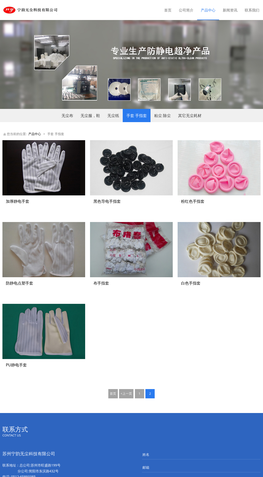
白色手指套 (191, 283)
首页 (168, 10)
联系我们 (252, 10)
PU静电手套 (16, 365)
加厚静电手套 (17, 201)
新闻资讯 (230, 10)
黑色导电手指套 (107, 201)
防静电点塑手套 (19, 283)
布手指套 (101, 283)
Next (252, 64)
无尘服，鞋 (90, 115)
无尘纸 (113, 115)
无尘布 (67, 115)
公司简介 (186, 10)
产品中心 (208, 10)
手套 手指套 (136, 115)
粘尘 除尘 (162, 115)
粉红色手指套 (192, 201)
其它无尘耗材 (190, 115)
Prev (10, 64)
